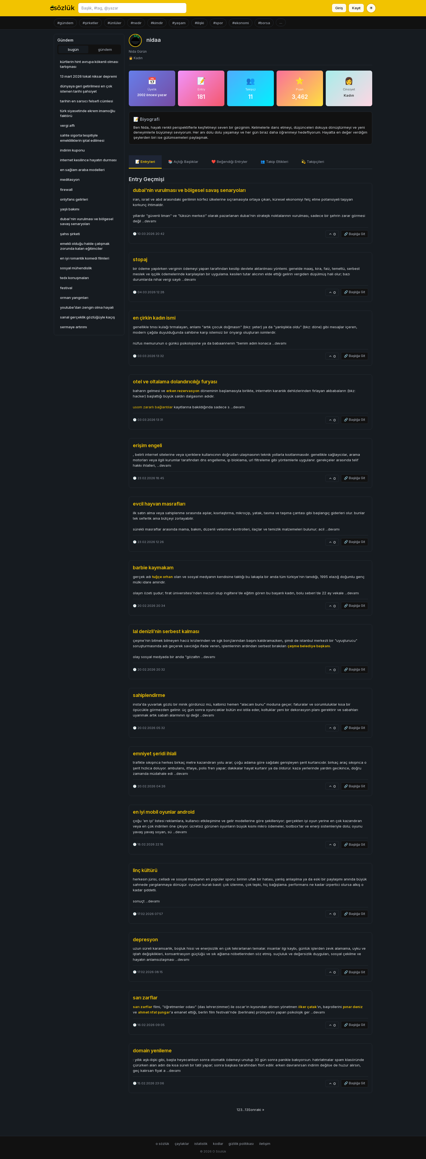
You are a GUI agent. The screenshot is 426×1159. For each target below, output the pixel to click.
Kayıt (356, 8)
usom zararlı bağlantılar (153, 407)
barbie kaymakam (153, 567)
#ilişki (199, 23)
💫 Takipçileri (312, 161)
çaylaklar (182, 1144)
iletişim (264, 1144)
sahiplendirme (149, 695)
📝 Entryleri (145, 161)
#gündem (65, 23)
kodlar (218, 1144)
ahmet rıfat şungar (154, 1012)
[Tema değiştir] (371, 8)
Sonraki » (256, 1109)
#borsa (264, 23)
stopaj (140, 259)
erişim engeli (147, 445)
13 (246, 1109)
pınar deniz (353, 1007)
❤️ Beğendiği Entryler (229, 161)
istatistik (201, 1144)
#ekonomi (240, 23)
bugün (73, 49)
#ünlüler (114, 23)
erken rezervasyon (182, 391)
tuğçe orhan (162, 576)
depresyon (145, 939)
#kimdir (157, 23)
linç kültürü (145, 870)
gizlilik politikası (241, 1144)
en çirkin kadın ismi (154, 318)
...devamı (149, 221)
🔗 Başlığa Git (354, 234)
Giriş (339, 8)
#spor (218, 23)
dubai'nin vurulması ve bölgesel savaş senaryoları (189, 190)
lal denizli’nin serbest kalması (166, 631)
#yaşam (179, 23)
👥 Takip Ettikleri (274, 161)
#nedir (136, 23)
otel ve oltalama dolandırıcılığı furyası (175, 381)
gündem (105, 49)
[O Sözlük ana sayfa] (62, 8)
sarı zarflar (145, 997)
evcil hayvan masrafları (159, 504)
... (280, 22)
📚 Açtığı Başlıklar (183, 161)
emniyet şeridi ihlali (154, 753)
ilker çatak (307, 1007)
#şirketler (90, 23)
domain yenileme (152, 1050)
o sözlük (162, 1144)
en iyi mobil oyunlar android (164, 812)
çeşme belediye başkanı (308, 646)
